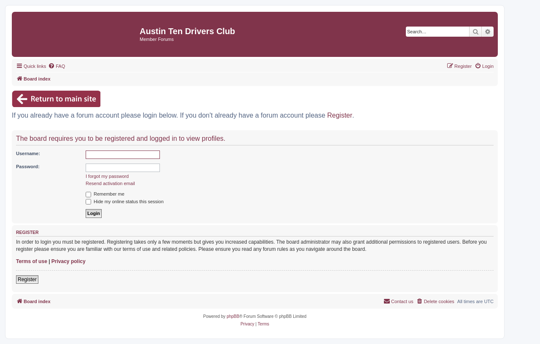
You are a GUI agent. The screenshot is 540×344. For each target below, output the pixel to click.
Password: (28, 166)
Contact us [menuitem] (398, 301)
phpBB (233, 316)
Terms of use (31, 261)
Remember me (105, 193)
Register (340, 115)
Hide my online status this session (125, 201)
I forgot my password (107, 176)
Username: (28, 153)
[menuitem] (56, 66)
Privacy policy (68, 261)
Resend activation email (110, 183)
